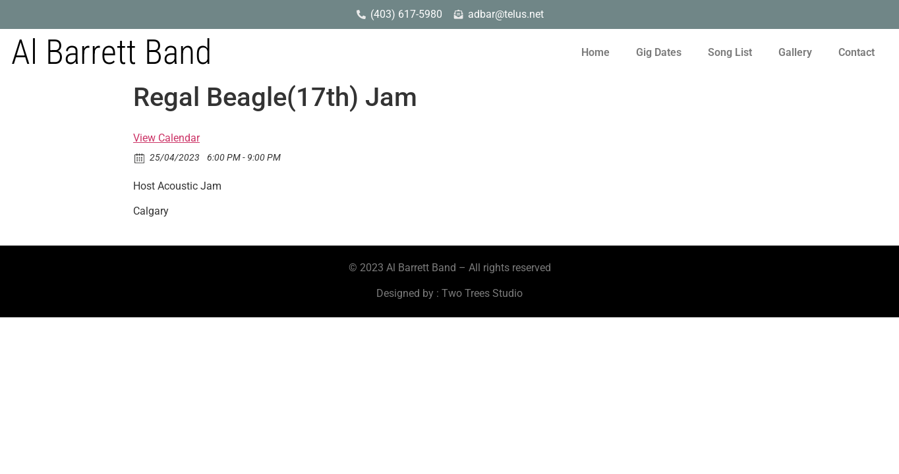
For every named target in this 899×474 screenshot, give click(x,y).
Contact (856, 52)
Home (595, 52)
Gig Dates (659, 52)
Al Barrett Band (111, 52)
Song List (730, 52)
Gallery (795, 52)
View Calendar (166, 138)
